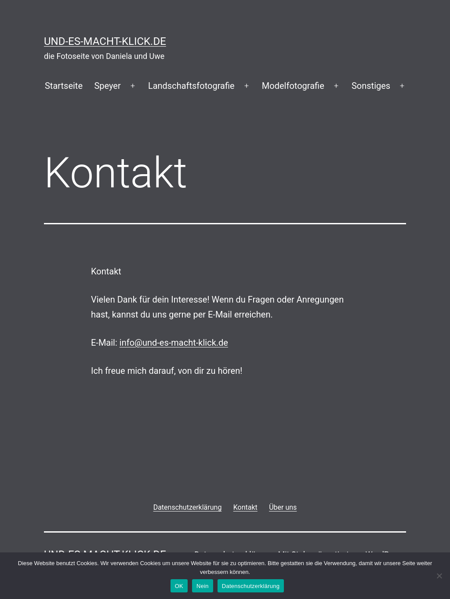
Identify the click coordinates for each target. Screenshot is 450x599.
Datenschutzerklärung (250, 586)
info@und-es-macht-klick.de (174, 342)
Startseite (64, 85)
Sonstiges (371, 85)
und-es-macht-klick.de (105, 41)
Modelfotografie (293, 85)
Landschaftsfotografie (191, 85)
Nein (202, 586)
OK (179, 586)
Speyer (107, 85)
